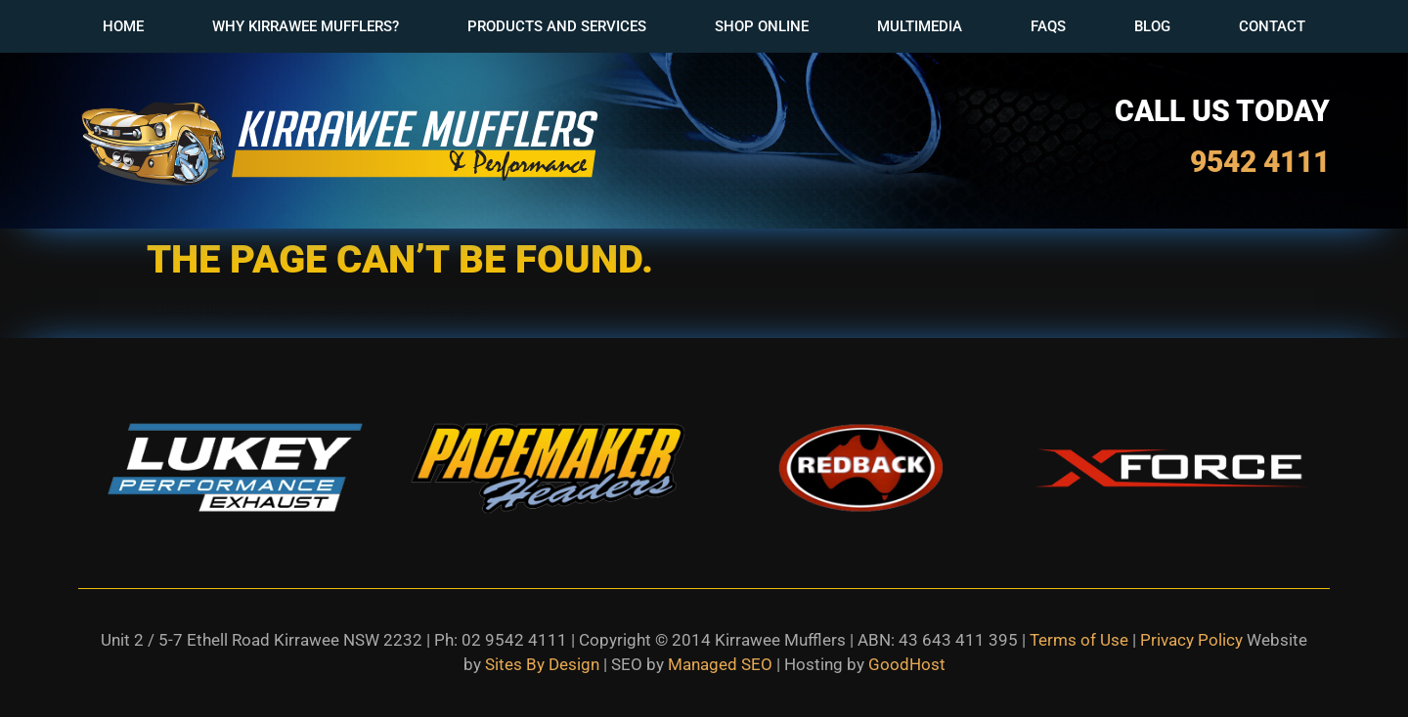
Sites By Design (542, 664)
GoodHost (907, 664)
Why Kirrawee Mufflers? (305, 26)
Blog (1152, 26)
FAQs (1048, 26)
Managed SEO (720, 664)
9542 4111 (1260, 162)
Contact (1272, 26)
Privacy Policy (1191, 640)
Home (123, 26)
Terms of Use (1079, 640)
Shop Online (762, 26)
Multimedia (919, 26)
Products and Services (556, 26)
